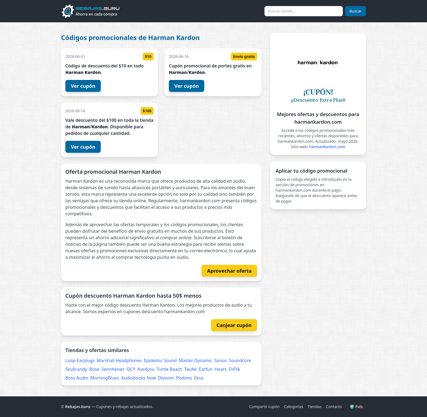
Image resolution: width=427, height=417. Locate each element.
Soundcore (240, 360)
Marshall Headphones (119, 360)
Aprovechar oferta (229, 270)
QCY (131, 369)
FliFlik (234, 369)
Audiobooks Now (138, 378)
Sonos (220, 360)
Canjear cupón (234, 325)
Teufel (190, 369)
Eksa (198, 378)
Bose (94, 369)
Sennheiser (113, 369)
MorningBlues (104, 378)
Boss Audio (76, 378)
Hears (221, 369)
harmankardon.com (327, 146)
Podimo (184, 378)
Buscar (355, 11)
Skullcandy (76, 369)
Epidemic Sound (160, 360)
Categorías (293, 406)
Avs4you (145, 369)
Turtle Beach (169, 369)
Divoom (166, 378)
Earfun (205, 369)
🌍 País (356, 406)
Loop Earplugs (80, 360)
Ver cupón (83, 86)
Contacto (334, 406)
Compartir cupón (264, 406)
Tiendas (315, 406)
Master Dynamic (195, 360)
